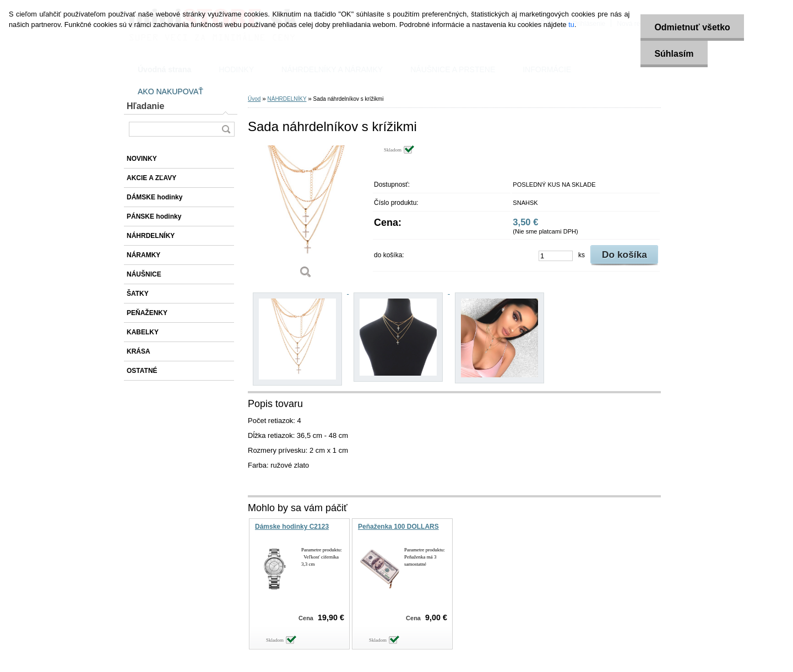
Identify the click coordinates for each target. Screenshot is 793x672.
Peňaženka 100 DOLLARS (398, 526)
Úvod (254, 99)
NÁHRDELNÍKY (286, 99)
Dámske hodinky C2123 (292, 526)
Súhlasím (673, 53)
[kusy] (556, 256)
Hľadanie (145, 106)
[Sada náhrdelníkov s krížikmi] (305, 215)
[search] (225, 129)
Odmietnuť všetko (692, 27)
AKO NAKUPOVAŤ (170, 91)
